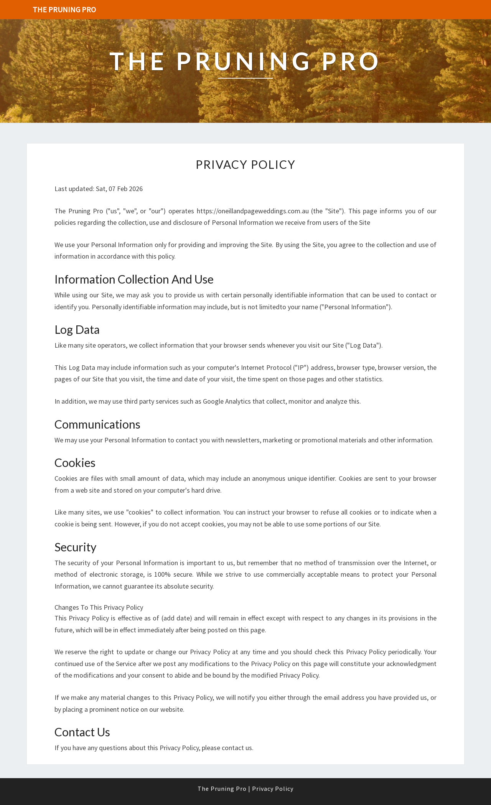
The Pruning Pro (64, 9)
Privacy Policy (272, 788)
